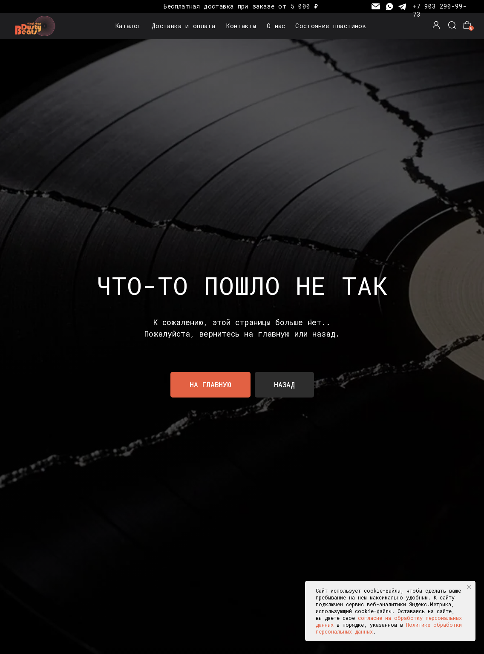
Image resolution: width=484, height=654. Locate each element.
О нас (276, 26)
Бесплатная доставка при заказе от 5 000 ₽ (241, 6)
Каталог (128, 26)
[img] (36, 26)
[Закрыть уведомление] (469, 587)
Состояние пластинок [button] (330, 26)
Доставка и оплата (183, 26)
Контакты (241, 26)
